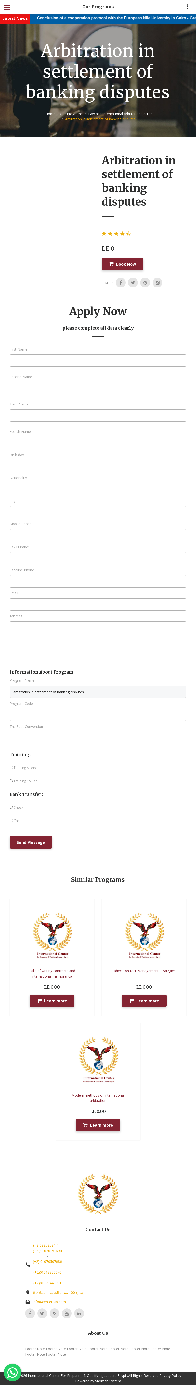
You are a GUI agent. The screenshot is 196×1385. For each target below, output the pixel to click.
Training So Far (23, 781)
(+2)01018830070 (47, 1272)
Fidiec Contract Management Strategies (144, 970)
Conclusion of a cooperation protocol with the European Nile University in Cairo (116, 18)
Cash (16, 820)
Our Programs (71, 113)
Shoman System (108, 1381)
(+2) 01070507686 (47, 1261)
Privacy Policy (170, 1375)
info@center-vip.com (49, 1301)
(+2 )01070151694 (47, 1250)
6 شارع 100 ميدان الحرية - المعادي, (58, 1292)
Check (16, 807)
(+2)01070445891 (47, 1283)
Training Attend (23, 767)
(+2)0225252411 (46, 1245)
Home (50, 113)
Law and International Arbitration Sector (119, 113)
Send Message (31, 842)
